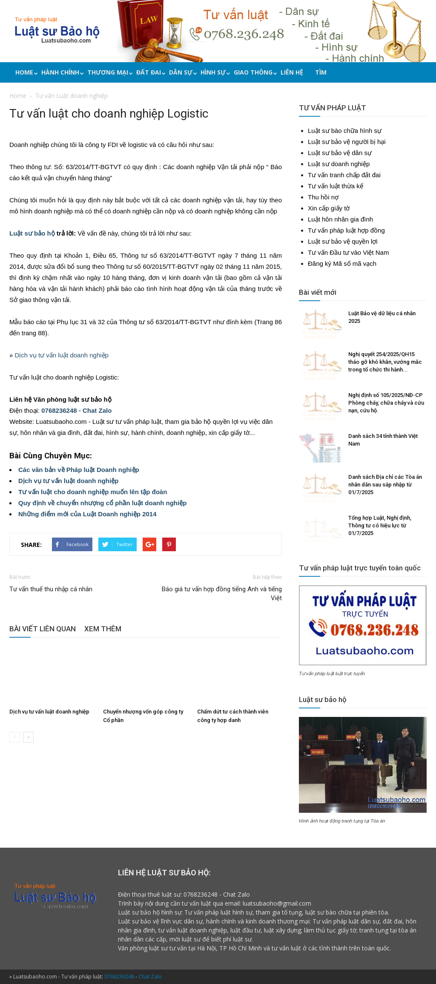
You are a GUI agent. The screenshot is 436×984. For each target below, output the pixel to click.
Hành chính (61, 72)
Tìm (321, 72)
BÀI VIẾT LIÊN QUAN (42, 628)
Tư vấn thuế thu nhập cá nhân (50, 589)
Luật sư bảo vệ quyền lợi (343, 241)
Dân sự (182, 72)
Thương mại (108, 72)
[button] (424, 73)
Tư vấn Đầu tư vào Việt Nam (348, 252)
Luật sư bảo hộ (32, 233)
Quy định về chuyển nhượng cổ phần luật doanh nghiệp (102, 502)
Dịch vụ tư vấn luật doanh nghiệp (62, 355)
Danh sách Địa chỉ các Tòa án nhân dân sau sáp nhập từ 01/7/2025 (385, 484)
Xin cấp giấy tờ (329, 208)
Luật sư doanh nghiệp (339, 163)
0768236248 (59, 410)
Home (25, 72)
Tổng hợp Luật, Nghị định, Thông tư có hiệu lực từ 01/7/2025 (379, 525)
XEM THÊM (102, 628)
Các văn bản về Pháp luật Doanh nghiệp (78, 469)
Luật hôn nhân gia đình (340, 219)
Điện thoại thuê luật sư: (150, 894)
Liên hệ (292, 72)
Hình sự (214, 72)
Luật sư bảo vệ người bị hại (347, 141)
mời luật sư (185, 939)
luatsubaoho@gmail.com (277, 903)
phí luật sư (237, 939)
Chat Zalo (97, 410)
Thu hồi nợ (323, 197)
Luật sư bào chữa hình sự (345, 130)
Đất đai (149, 72)
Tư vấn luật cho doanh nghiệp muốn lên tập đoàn (92, 491)
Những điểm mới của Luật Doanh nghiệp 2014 (87, 514)
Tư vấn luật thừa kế (335, 186)
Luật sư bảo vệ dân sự (340, 152)
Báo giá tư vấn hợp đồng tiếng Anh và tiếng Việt (222, 593)
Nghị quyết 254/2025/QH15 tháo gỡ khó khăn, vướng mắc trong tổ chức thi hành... (385, 362)
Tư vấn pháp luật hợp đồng (346, 230)
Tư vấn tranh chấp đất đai (344, 174)
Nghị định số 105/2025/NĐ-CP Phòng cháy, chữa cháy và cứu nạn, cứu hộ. (386, 403)
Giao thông (254, 72)
